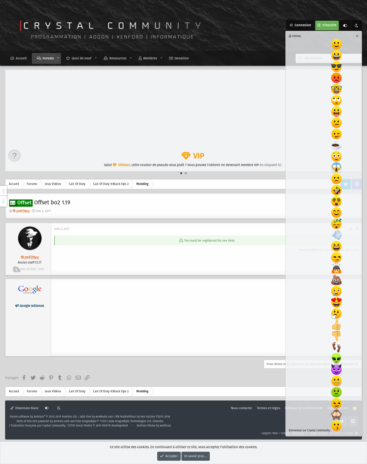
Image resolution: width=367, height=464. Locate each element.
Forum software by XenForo (43, 417)
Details (158, 421)
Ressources (117, 58)
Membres (150, 58)
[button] (58, 58)
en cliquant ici (270, 165)
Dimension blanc (24, 408)
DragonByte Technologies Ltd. (133, 421)
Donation (182, 58)
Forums (48, 58)
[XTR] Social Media (98, 425)
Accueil (21, 58)
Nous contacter (241, 408)
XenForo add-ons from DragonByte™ (76, 421)
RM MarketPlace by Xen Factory (142, 417)
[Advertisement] (184, 108)
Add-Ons (85, 417)
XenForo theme (146, 425)
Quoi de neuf (81, 58)
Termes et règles (268, 408)
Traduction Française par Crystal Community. (38, 425)
